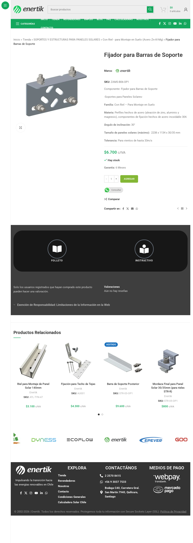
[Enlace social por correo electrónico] (132, 208)
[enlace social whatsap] (185, 23)
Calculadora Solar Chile (72, 502)
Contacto (63, 491)
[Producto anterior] (178, 208)
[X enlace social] (164, 23)
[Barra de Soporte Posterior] (123, 361)
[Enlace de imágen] (166, 478)
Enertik (33, 392)
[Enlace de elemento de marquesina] (16, 439)
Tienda (27, 39)
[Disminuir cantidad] (106, 179)
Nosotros (63, 486)
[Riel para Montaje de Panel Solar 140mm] (33, 361)
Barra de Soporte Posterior (123, 384)
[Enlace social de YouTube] (175, 23)
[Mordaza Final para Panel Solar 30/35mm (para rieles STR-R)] (168, 361)
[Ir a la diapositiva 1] (99, 414)
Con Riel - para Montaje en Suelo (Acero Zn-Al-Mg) (133, 39)
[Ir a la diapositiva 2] (102, 414)
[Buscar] (101, 9)
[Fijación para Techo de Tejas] (78, 361)
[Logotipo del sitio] (28, 9)
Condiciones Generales (72, 497)
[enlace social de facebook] (160, 23)
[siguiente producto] (186, 208)
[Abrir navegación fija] (25, 23)
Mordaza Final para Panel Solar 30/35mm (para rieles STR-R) (168, 387)
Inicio (16, 39)
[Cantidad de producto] (111, 179)
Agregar (129, 178)
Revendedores (66, 480)
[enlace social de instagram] (169, 23)
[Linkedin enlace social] (180, 23)
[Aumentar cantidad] (116, 179)
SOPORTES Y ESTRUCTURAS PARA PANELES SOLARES (67, 39)
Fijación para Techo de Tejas (78, 384)
